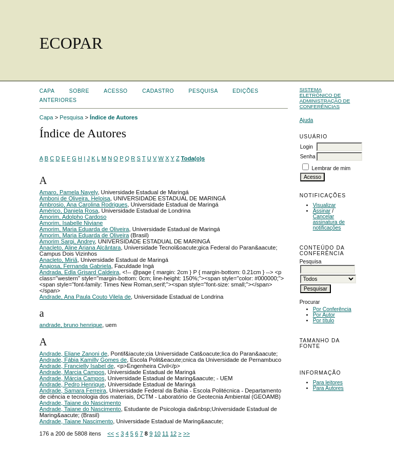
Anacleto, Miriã (58, 260)
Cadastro (158, 91)
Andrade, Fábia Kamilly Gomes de (83, 360)
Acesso (115, 91)
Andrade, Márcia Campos (72, 378)
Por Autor (324, 315)
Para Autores (328, 388)
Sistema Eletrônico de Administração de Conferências (325, 98)
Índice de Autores (113, 117)
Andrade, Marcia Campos (72, 372)
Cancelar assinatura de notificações (329, 222)
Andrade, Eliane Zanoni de (73, 354)
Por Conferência (332, 309)
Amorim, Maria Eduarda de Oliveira (84, 229)
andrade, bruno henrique (71, 325)
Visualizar (324, 205)
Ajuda (306, 120)
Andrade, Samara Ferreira (73, 390)
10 (157, 433)
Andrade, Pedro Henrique (72, 384)
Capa (47, 91)
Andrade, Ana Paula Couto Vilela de (85, 297)
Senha (308, 156)
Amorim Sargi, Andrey (67, 241)
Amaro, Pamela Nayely (69, 192)
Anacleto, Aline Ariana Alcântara (80, 247)
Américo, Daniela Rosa (69, 211)
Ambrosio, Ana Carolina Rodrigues (84, 204)
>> (186, 433)
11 (165, 433)
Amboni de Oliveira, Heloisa (75, 198)
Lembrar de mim (331, 168)
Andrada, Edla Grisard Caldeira (79, 272)
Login (306, 147)
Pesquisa (203, 91)
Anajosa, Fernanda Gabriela (75, 266)
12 (173, 433)
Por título (323, 320)
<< (110, 433)
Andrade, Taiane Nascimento (76, 421)
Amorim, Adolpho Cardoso (73, 217)
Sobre (79, 91)
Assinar (322, 211)
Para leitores (328, 382)
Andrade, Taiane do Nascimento (80, 403)
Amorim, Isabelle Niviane (71, 223)
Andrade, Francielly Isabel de (77, 366)
